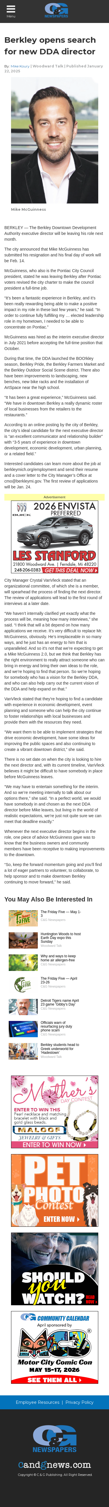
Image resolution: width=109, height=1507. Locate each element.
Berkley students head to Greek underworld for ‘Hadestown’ (60, 1048)
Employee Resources (37, 1402)
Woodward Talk (48, 66)
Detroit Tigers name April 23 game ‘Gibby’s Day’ (60, 1002)
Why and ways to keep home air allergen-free (58, 958)
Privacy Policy (79, 1402)
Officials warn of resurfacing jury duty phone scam (56, 1026)
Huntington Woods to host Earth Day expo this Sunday (61, 938)
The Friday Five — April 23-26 (59, 980)
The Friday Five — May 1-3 (61, 914)
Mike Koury (20, 66)
